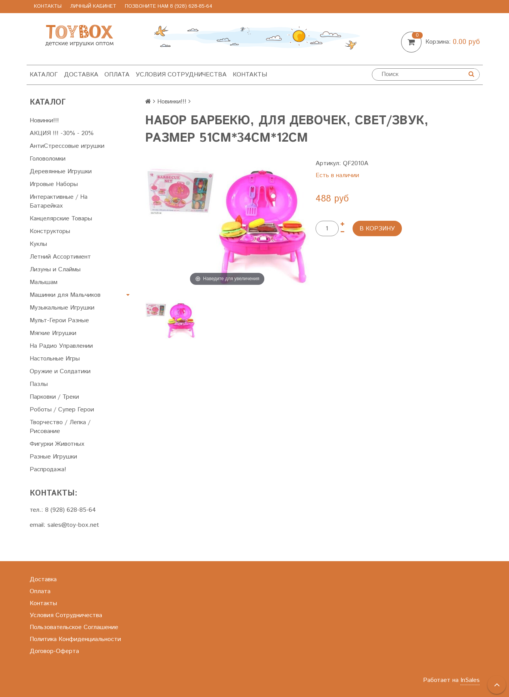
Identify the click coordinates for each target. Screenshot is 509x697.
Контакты (48, 6)
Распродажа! (48, 469)
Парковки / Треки (54, 396)
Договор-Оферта (54, 651)
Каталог (44, 74)
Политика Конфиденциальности (75, 639)
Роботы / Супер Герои (62, 409)
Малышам (43, 282)
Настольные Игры (55, 358)
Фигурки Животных (57, 444)
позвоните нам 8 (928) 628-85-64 (168, 6)
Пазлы (39, 384)
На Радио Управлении (61, 346)
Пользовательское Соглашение (74, 627)
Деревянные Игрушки (61, 171)
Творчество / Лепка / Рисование (60, 427)
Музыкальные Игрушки (62, 307)
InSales (470, 680)
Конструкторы (50, 231)
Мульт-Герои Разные (59, 320)
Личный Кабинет (93, 6)
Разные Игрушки (53, 456)
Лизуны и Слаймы (55, 269)
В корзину (377, 228)
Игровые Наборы (54, 184)
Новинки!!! (44, 120)
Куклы (38, 244)
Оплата (116, 74)
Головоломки (48, 158)
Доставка (81, 74)
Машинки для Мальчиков (65, 295)
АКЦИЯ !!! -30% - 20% (62, 133)
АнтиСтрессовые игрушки (67, 146)
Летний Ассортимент (60, 256)
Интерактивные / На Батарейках (58, 201)
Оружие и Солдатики (60, 371)
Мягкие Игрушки (53, 333)
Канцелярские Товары (61, 218)
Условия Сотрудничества (181, 74)
